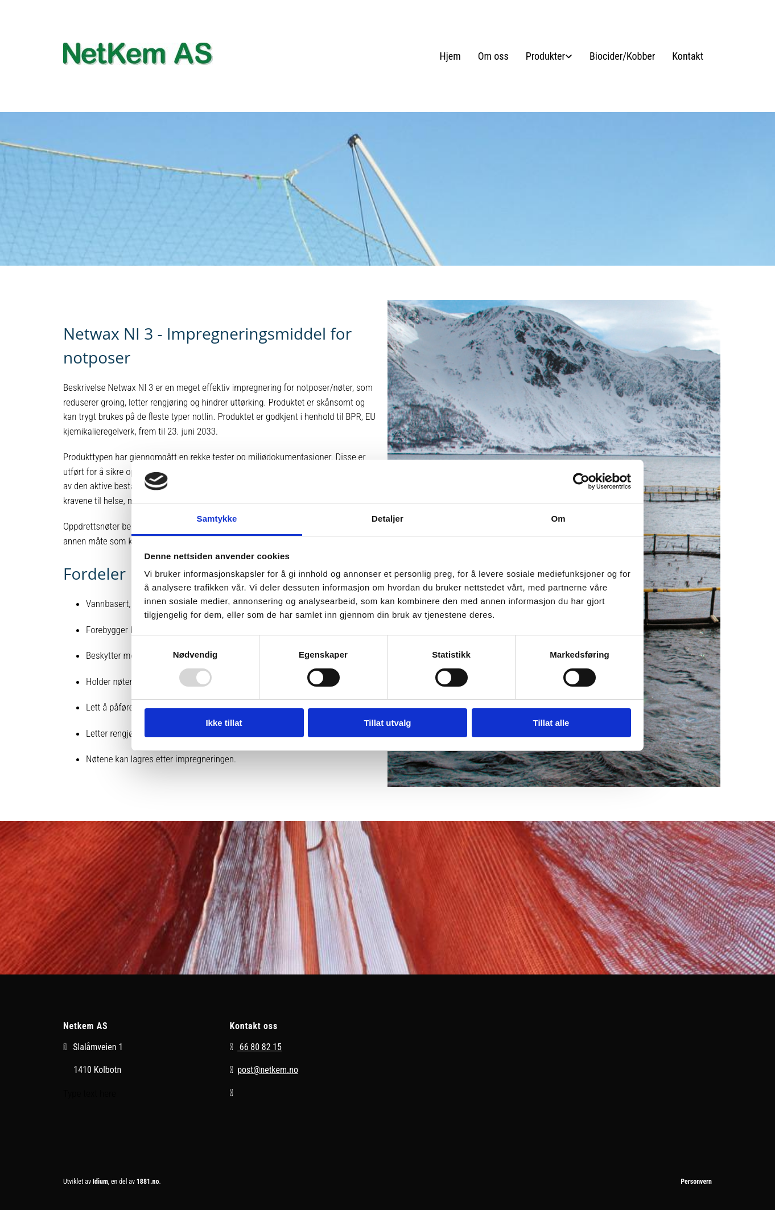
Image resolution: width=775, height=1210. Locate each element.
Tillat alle (551, 723)
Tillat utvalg (387, 723)
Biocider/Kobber (622, 56)
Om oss (493, 56)
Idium (100, 1182)
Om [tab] (558, 518)
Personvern (696, 1182)
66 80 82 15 (259, 1047)
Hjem (450, 56)
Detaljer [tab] (387, 518)
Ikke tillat (223, 723)
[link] (549, 56)
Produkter (545, 56)
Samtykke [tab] (217, 518)
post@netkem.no (267, 1069)
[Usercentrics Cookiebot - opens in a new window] (581, 481)
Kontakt (687, 56)
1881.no (148, 1182)
